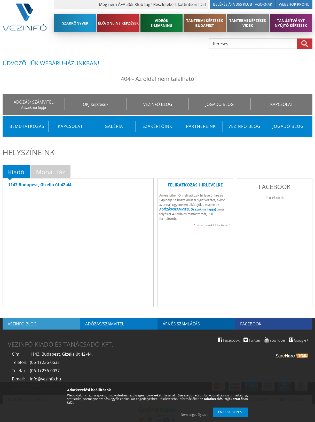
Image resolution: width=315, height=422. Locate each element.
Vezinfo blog (22, 324)
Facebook (274, 197)
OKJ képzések (95, 104)
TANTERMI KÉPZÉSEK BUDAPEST (204, 23)
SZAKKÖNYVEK (75, 23)
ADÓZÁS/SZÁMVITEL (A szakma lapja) (187, 209)
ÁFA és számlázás (181, 324)
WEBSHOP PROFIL (294, 4)
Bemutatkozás (26, 126)
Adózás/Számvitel (104, 324)
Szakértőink (157, 126)
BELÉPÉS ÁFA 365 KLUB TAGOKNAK (242, 4)
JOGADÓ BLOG (220, 104)
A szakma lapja (33, 107)
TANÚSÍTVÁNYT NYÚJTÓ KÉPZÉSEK (291, 23)
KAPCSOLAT (281, 104)
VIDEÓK (161, 23)
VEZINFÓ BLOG (157, 104)
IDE (201, 4)
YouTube (274, 340)
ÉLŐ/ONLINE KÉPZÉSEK (118, 23)
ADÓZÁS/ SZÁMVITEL (34, 102)
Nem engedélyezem (195, 414)
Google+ (299, 340)
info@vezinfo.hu (45, 379)
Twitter (252, 340)
